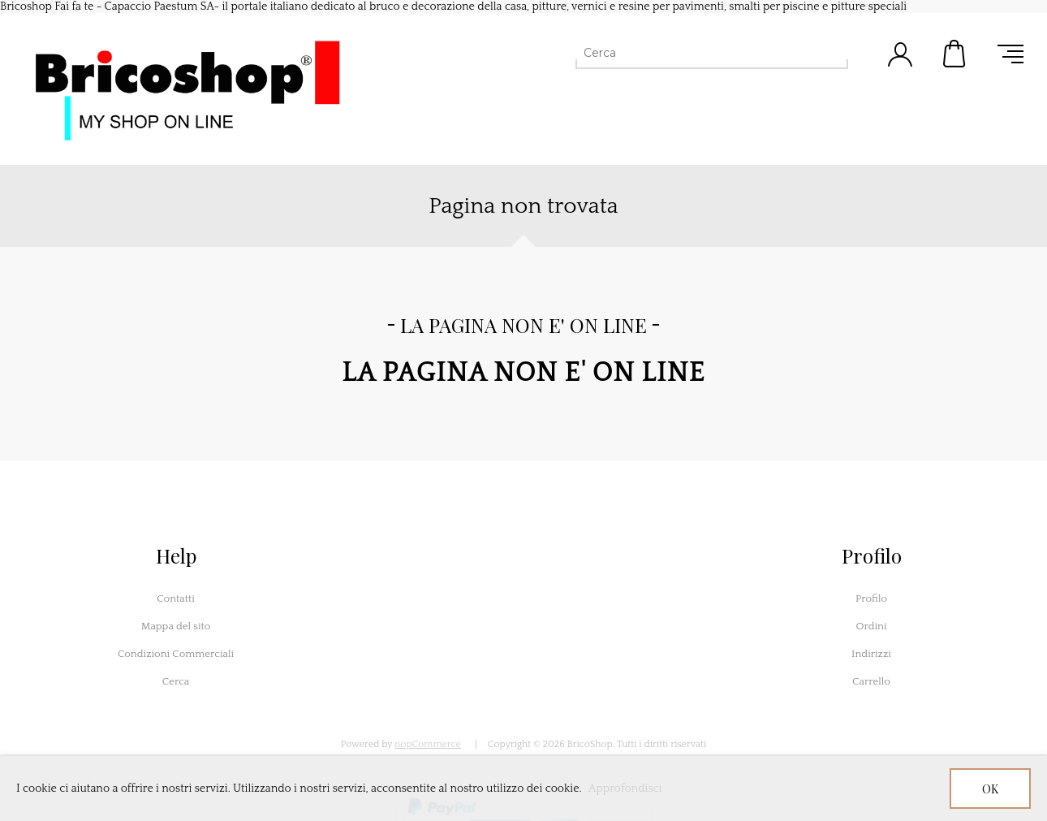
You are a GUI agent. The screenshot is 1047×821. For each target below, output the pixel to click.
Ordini (870, 626)
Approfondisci (625, 788)
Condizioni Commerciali (176, 653)
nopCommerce (427, 744)
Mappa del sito (176, 626)
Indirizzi (871, 653)
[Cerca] (697, 52)
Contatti (176, 598)
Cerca (176, 681)
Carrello (955, 53)
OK (990, 789)
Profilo (871, 598)
